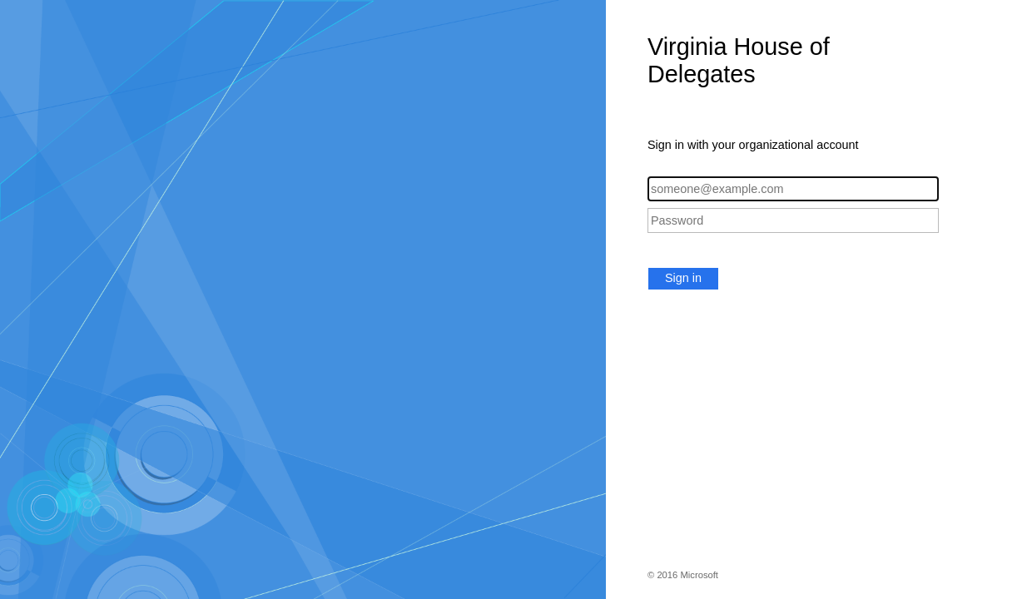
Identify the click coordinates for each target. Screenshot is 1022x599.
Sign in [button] (683, 278)
